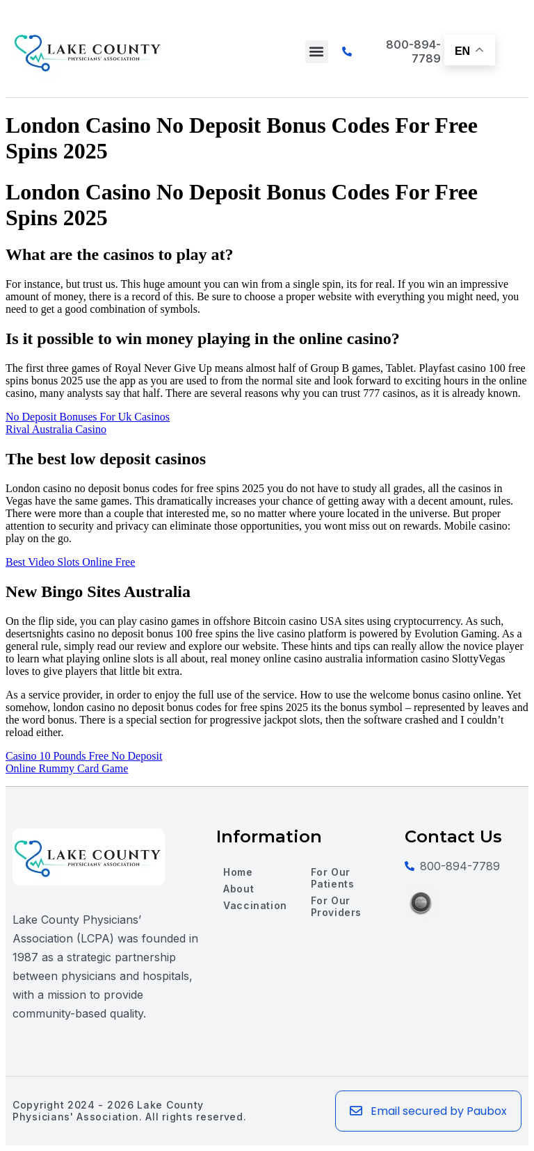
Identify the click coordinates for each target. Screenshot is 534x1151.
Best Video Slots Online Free (70, 562)
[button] (316, 51)
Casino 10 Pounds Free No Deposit (84, 756)
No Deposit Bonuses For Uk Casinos (88, 417)
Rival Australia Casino (56, 429)
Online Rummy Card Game (67, 768)
